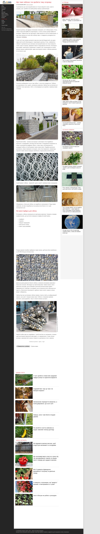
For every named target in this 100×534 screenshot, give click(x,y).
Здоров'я (3, 9)
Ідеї (44, 341)
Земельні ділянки (34, 341)
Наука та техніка (5, 14)
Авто (2, 5)
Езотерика (4, 7)
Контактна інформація (7, 28)
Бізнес (3, 6)
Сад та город (29, 4)
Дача (40, 341)
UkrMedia (24, 37)
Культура (3, 12)
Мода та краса (5, 13)
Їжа (2, 10)
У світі (3, 23)
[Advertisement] (37, 100)
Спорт (3, 20)
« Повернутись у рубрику (23, 346)
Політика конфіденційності (7, 30)
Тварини (3, 21)
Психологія (4, 16)
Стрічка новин (34, 346)
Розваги (3, 17)
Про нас (3, 27)
